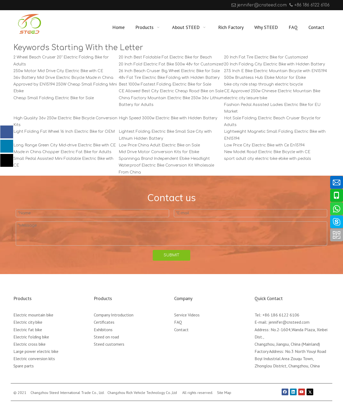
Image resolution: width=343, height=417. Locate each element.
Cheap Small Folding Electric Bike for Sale (53, 98)
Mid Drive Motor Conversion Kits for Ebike (159, 152)
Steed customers (109, 344)
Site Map (224, 392)
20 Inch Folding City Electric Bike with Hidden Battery (274, 64)
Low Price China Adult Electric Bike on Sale (159, 145)
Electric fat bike (27, 329)
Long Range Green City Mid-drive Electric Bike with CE (64, 145)
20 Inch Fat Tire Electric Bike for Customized (266, 57)
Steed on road (106, 336)
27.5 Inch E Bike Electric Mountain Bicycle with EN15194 (275, 71)
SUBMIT (171, 255)
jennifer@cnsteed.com (262, 5)
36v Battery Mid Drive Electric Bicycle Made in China (63, 78)
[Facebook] (17, 5)
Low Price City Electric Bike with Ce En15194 (264, 145)
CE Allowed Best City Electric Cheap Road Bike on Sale (171, 91)
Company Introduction (113, 315)
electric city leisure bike (245, 98)
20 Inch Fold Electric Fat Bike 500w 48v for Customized (171, 64)
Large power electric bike (35, 351)
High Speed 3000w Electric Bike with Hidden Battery (168, 118)
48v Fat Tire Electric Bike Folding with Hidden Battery (169, 78)
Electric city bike (27, 322)
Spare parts (23, 365)
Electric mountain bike (33, 315)
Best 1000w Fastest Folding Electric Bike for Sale (165, 84)
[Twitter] (310, 392)
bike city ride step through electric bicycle (263, 84)
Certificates (104, 322)
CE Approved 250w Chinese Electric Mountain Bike (272, 91)
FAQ (178, 322)
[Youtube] (33, 5)
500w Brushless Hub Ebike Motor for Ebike (265, 78)
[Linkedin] (25, 5)
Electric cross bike (29, 344)
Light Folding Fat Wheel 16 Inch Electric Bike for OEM (64, 132)
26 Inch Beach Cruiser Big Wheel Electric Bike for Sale (169, 71)
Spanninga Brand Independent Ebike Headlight (164, 159)
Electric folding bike (31, 336)
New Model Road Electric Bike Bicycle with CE (267, 152)
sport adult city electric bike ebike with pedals (267, 159)
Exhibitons (103, 329)
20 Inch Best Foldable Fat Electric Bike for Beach (165, 57)
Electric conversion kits (34, 358)
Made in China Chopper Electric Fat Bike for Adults (62, 152)
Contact (181, 329)
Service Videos (187, 315)
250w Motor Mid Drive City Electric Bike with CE (58, 71)
